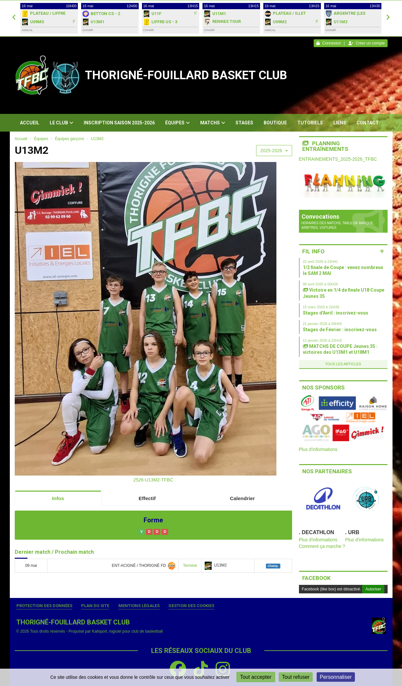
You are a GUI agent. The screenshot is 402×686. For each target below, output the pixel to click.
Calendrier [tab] (242, 498)
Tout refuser (295, 677)
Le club (61, 122)
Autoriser (373, 589)
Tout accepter (255, 677)
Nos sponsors (323, 387)
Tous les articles (343, 364)
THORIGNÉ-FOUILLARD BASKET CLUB (186, 75)
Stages (244, 122)
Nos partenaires (327, 471)
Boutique (275, 122)
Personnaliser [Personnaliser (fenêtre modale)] (336, 677)
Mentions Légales (139, 605)
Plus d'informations (318, 449)
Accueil (29, 122)
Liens (339, 122)
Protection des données (44, 605)
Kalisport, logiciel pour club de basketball (127, 631)
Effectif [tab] (147, 498)
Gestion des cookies (191, 605)
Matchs (212, 122)
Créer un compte (366, 43)
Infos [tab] (58, 498)
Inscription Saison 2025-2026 (119, 122)
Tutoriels (310, 122)
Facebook (316, 578)
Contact (368, 122)
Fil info (313, 251)
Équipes (177, 122)
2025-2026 (274, 150)
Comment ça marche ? (322, 546)
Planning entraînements (325, 146)
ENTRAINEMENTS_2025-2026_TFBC (338, 159)
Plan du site (95, 605)
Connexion (328, 43)
